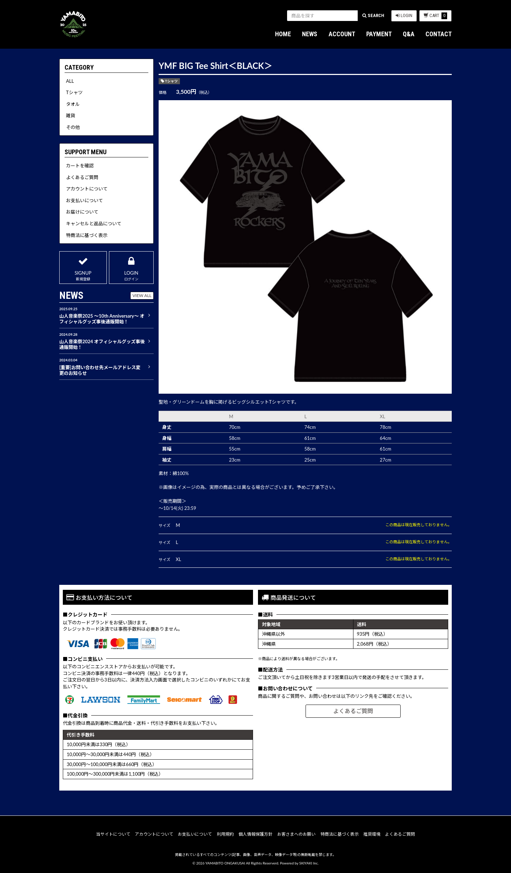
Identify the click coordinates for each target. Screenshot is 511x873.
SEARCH (373, 15)
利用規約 (225, 834)
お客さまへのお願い (296, 834)
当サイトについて (113, 834)
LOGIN (404, 15)
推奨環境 (371, 834)
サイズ (164, 525)
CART (435, 15)
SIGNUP (83, 267)
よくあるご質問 (353, 710)
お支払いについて (195, 834)
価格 (162, 92)
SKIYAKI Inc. (309, 863)
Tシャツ (171, 81)
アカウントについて (154, 834)
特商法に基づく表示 (339, 834)
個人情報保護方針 (255, 834)
